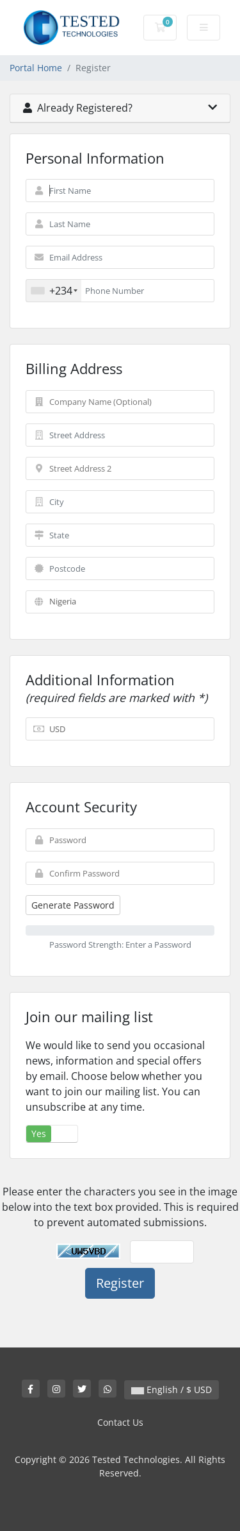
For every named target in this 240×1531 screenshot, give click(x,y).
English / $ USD (171, 1389)
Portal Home (36, 68)
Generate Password (73, 905)
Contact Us (120, 1422)
